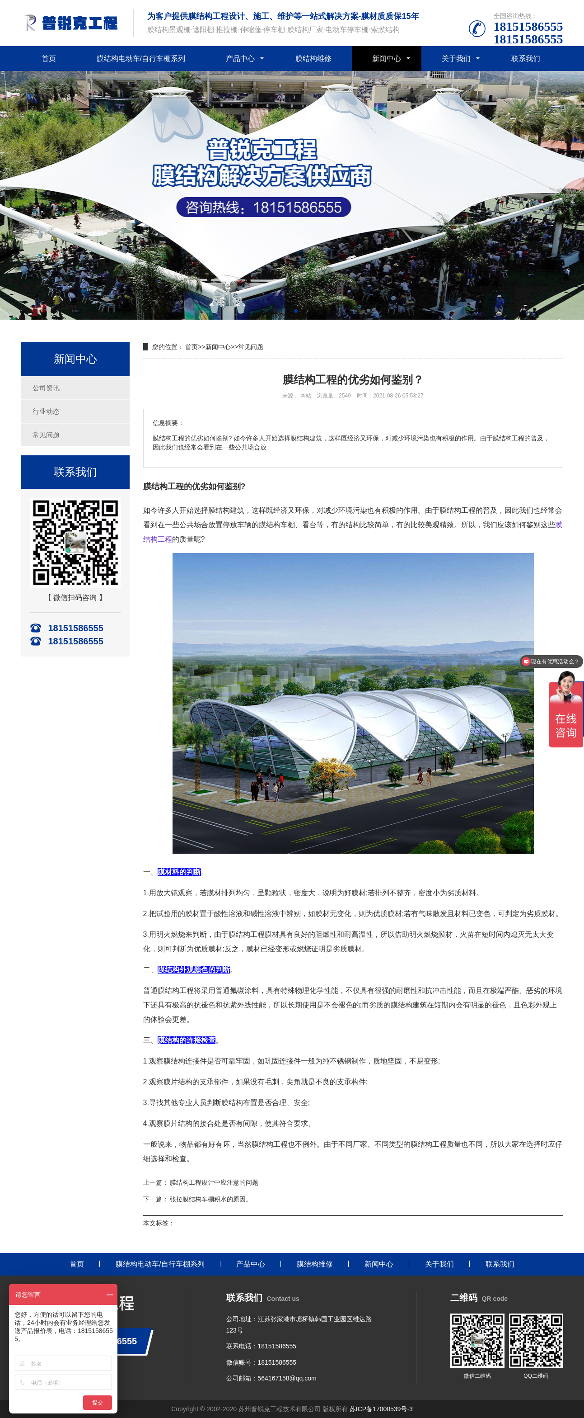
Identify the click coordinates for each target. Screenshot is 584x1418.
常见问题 (46, 435)
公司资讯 (46, 388)
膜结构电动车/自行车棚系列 (141, 58)
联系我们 (525, 58)
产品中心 (240, 58)
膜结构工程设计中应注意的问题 (214, 1182)
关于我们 (456, 58)
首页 (49, 58)
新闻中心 (386, 58)
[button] (288, 311)
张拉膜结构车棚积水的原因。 (211, 1199)
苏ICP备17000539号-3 (381, 1409)
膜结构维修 (313, 58)
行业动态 (46, 411)
